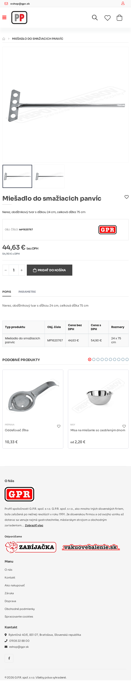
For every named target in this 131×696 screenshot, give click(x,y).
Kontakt (10, 577)
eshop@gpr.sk (20, 3)
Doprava (10, 601)
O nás (8, 569)
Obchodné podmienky (20, 609)
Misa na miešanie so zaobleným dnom (97, 430)
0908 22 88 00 (19, 640)
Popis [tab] (6, 291)
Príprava (9, 424)
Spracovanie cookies (19, 616)
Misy (72, 424)
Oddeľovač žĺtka (16, 430)
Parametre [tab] (27, 291)
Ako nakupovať (15, 585)
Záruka (9, 593)
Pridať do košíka (52, 270)
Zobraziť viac (34, 525)
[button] (97, 19)
